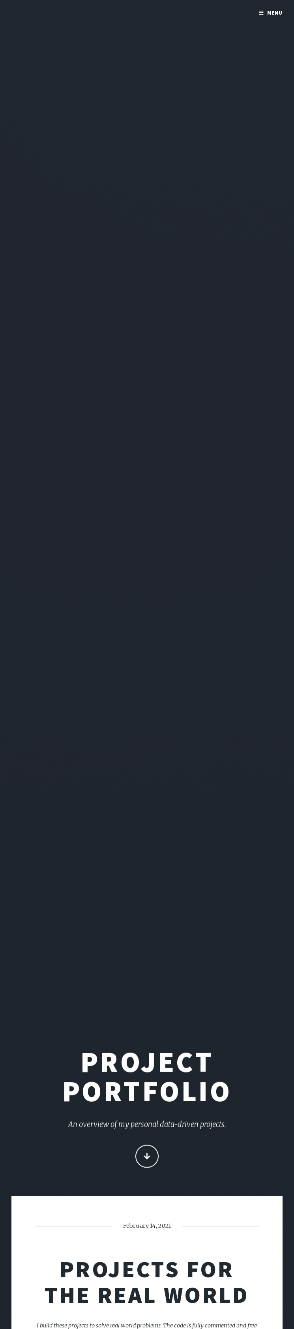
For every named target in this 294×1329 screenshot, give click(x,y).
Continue (147, 1157)
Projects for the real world (147, 1281)
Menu (275, 12)
